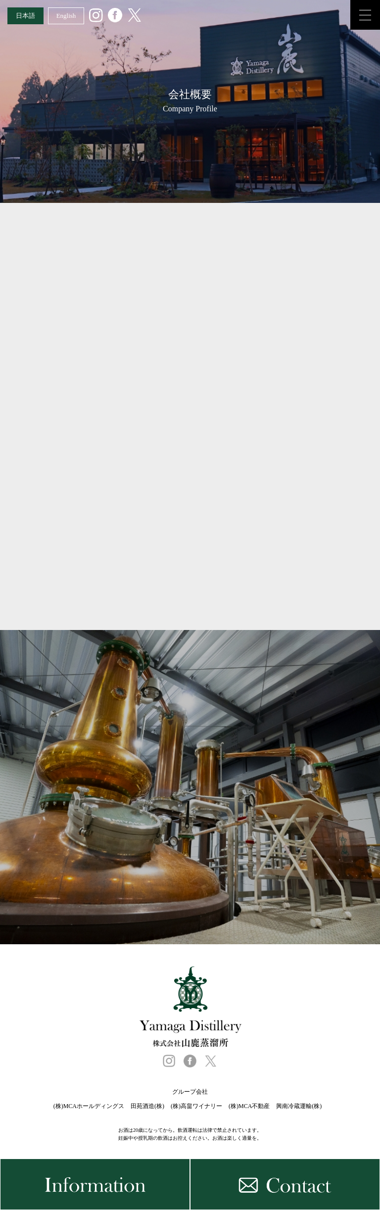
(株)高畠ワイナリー (196, 1106)
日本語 (25, 15)
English (66, 15)
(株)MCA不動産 (249, 1106)
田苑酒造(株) (147, 1106)
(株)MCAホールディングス (88, 1106)
